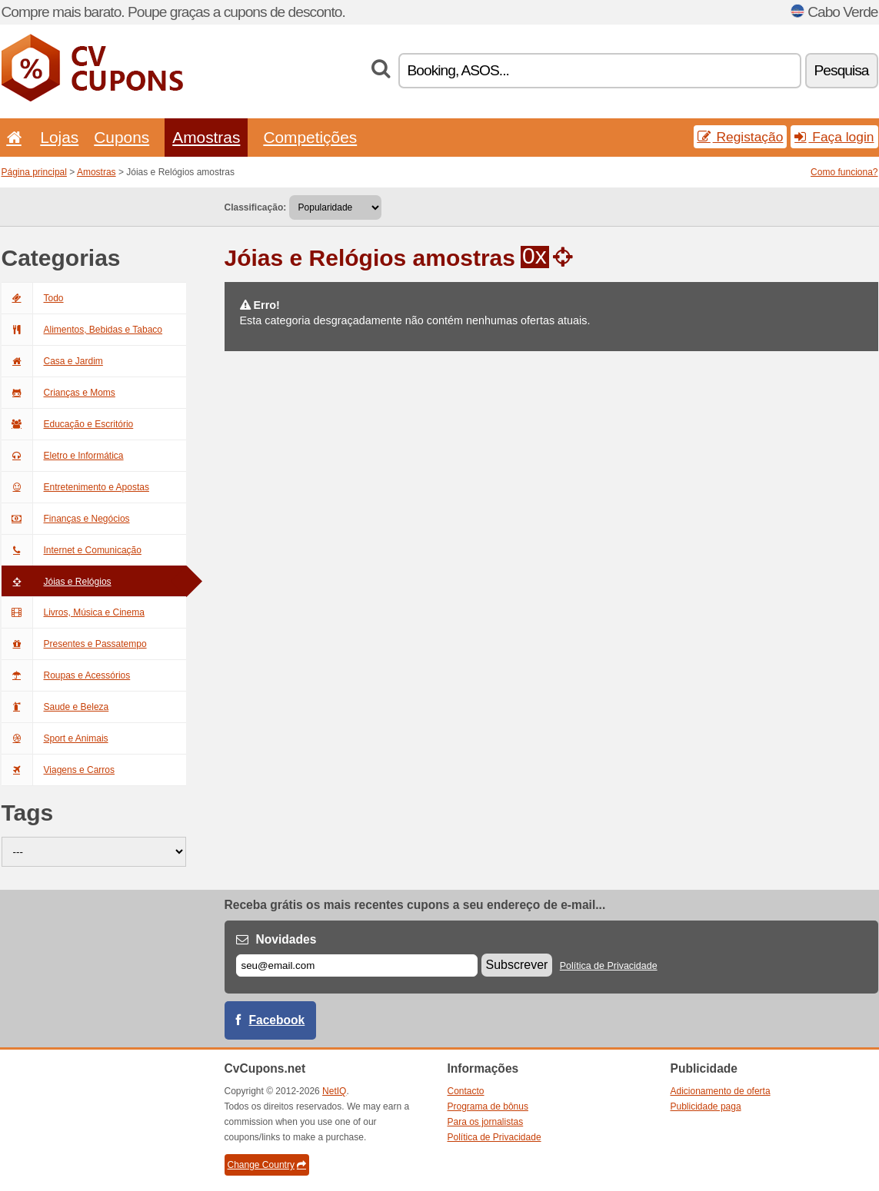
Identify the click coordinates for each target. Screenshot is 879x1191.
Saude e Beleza (55, 707)
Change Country (267, 1164)
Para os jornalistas (486, 1121)
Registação (741, 136)
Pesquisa (841, 70)
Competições (310, 137)
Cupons (121, 137)
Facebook (277, 1020)
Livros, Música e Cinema (73, 612)
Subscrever (517, 964)
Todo (33, 298)
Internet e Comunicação (72, 550)
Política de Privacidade (609, 965)
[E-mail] (357, 965)
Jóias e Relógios (57, 581)
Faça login (834, 136)
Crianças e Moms (58, 392)
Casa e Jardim (52, 361)
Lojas (59, 137)
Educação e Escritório (68, 424)
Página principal (34, 172)
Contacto (466, 1091)
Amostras (206, 137)
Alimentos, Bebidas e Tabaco (82, 329)
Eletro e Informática (63, 455)
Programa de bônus (488, 1106)
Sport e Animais (55, 738)
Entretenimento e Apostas (75, 487)
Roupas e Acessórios (66, 675)
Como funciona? (844, 172)
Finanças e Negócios (66, 518)
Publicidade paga (706, 1106)
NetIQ (334, 1091)
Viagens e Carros (58, 770)
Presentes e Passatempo (74, 644)
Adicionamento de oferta (721, 1091)
